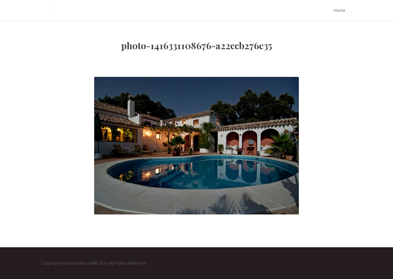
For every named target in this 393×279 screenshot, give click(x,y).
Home (339, 10)
